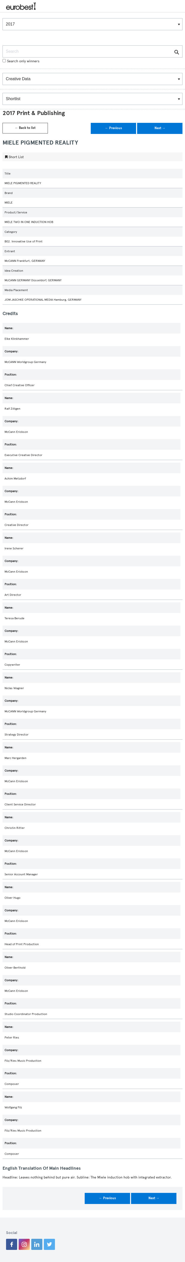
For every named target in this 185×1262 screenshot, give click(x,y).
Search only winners (21, 61)
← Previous (113, 128)
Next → (160, 128)
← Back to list (25, 128)
